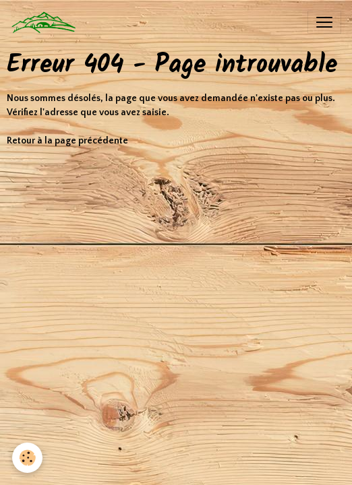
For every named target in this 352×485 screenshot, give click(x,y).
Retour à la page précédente (67, 140)
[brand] (47, 22)
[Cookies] (27, 458)
